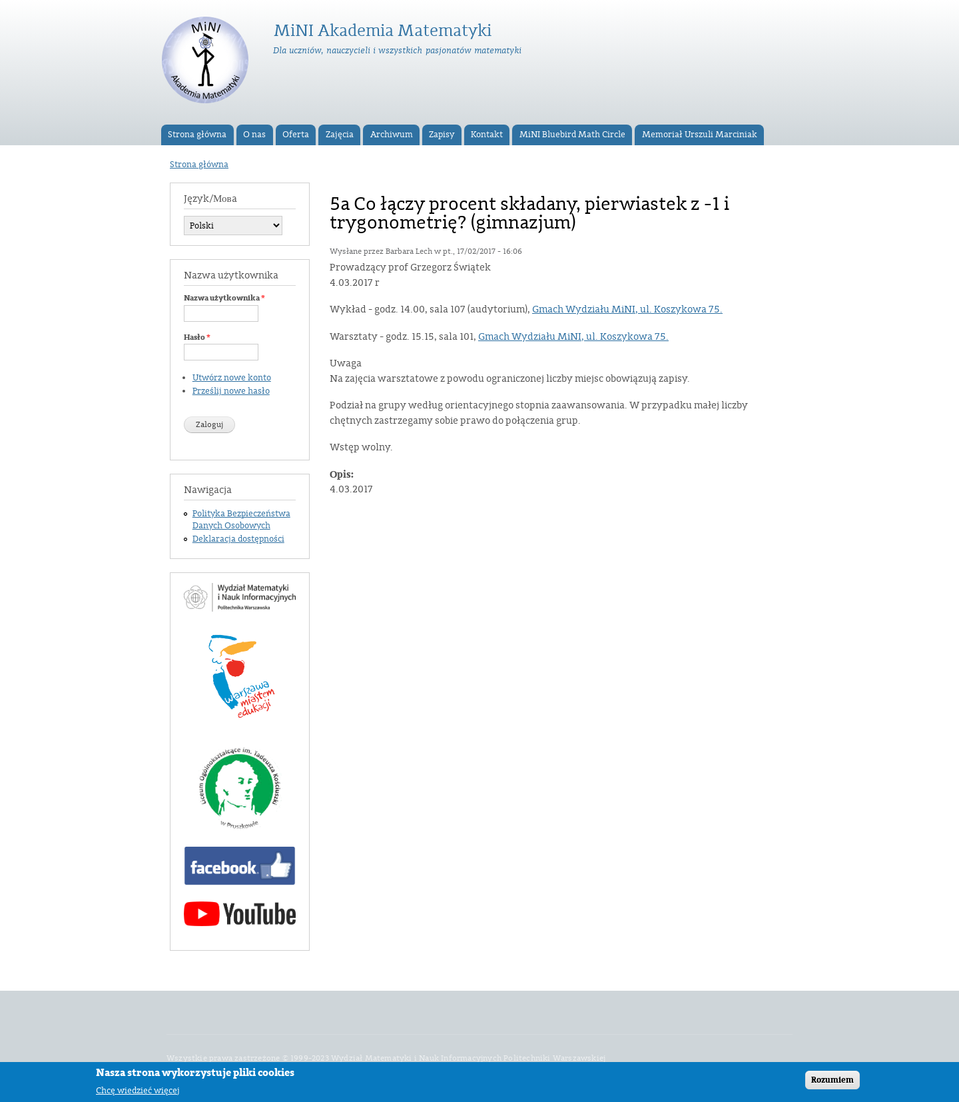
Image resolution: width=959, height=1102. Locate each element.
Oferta (295, 134)
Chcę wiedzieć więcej (138, 1093)
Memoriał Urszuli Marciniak (699, 134)
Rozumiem (832, 1083)
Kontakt (487, 134)
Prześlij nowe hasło (231, 391)
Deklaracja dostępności (238, 539)
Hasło (197, 337)
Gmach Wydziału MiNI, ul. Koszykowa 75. (627, 309)
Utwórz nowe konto (231, 377)
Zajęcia (340, 134)
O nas (254, 134)
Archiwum (391, 134)
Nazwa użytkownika (224, 297)
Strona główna (197, 134)
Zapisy (441, 134)
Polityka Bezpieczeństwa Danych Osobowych (241, 519)
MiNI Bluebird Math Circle (572, 134)
